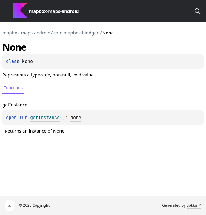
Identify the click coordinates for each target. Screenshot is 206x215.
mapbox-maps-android (26, 33)
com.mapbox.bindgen (76, 33)
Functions (13, 87)
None (27, 61)
